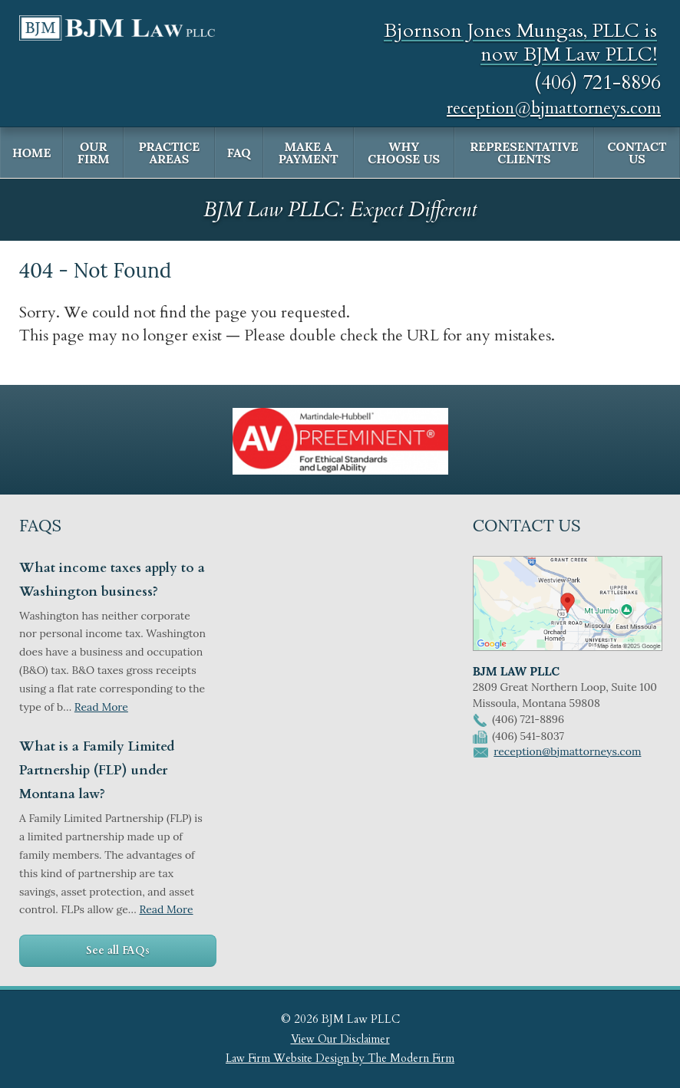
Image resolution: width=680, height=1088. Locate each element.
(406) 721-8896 (597, 82)
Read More (101, 707)
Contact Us (637, 152)
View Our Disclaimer (340, 1039)
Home (31, 152)
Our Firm (94, 152)
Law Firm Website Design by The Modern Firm (340, 1058)
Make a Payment (308, 152)
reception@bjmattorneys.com (554, 108)
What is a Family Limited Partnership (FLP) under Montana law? (96, 770)
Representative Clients (524, 152)
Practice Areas (169, 152)
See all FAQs (118, 950)
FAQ (239, 152)
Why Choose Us (404, 152)
